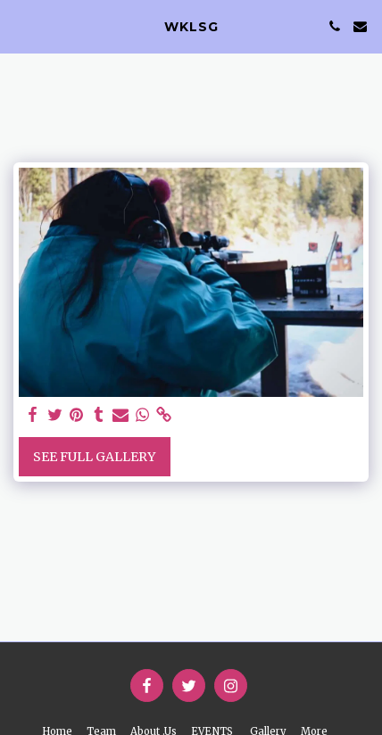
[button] (19, 25)
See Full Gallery (94, 457)
